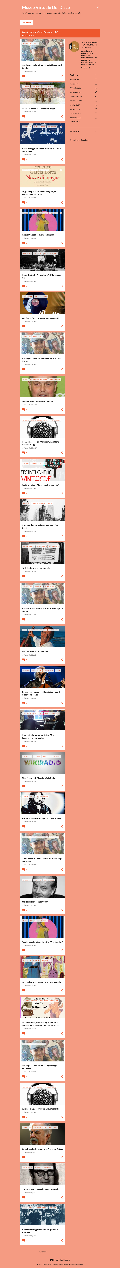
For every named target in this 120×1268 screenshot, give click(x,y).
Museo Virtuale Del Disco (46, 7)
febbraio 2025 (75, 114)
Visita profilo (86, 68)
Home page (27, 23)
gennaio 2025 (75, 118)
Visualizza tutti (28, 35)
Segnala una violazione (79, 140)
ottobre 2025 (75, 105)
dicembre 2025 (76, 97)
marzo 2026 (75, 84)
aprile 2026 (74, 80)
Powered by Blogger (60, 1260)
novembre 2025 (76, 101)
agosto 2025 (75, 109)
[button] (62, 76)
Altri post (42, 1252)
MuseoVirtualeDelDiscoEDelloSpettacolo (89, 44)
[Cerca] (98, 7)
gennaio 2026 (75, 92)
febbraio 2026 (75, 88)
